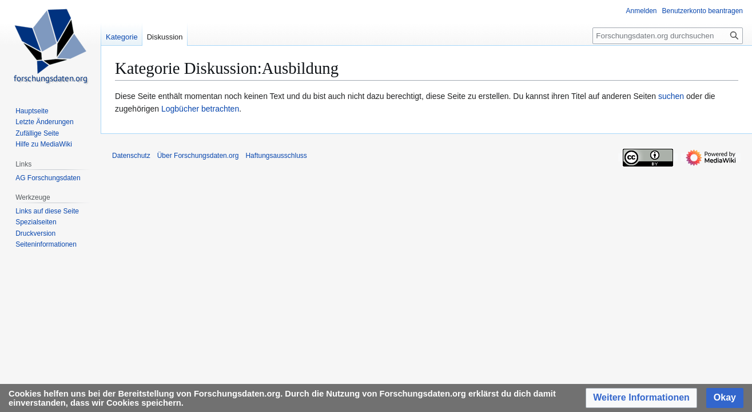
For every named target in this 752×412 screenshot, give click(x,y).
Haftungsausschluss (276, 156)
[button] (641, 398)
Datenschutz (131, 156)
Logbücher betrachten (200, 108)
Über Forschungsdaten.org (198, 156)
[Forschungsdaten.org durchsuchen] (667, 35)
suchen (671, 96)
